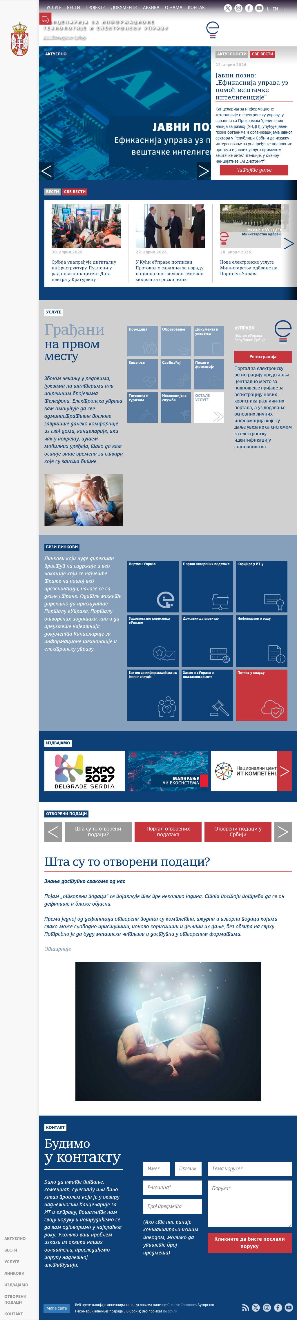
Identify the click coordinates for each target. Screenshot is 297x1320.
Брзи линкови (62, 547)
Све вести (75, 192)
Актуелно (15, 1239)
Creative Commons (182, 1305)
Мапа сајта (56, 1308)
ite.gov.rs (170, 1311)
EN (275, 9)
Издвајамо (16, 1285)
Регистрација (262, 357)
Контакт (13, 1314)
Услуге (11, 1262)
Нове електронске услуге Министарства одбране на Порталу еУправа (249, 268)
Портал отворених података (168, 831)
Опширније (57, 949)
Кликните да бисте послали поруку (249, 1243)
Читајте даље (254, 170)
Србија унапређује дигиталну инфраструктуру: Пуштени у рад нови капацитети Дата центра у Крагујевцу (84, 271)
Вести (10, 1250)
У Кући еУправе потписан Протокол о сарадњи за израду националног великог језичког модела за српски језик (170, 271)
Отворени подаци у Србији (238, 831)
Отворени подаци (15, 1300)
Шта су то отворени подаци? (98, 831)
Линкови (14, 1274)
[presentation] (187, 1276)
